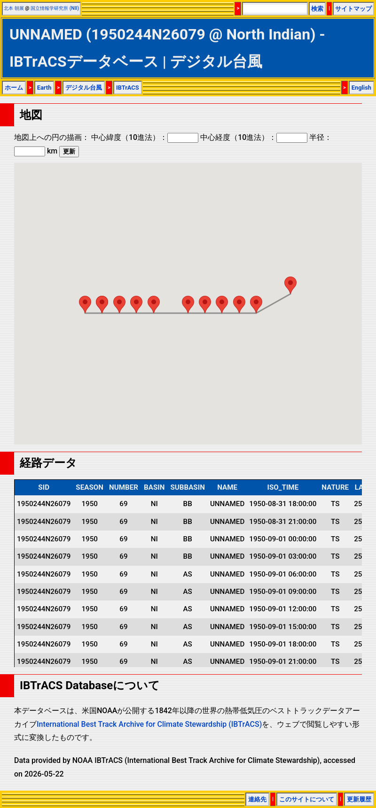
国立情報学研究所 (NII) (55, 8)
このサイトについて (306, 799)
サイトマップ (353, 8)
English (361, 87)
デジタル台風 (83, 87)
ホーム (14, 87)
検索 (317, 8)
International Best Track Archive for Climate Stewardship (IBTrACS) (149, 724)
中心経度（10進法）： (253, 137)
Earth (44, 87)
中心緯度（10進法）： (144, 137)
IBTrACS (127, 87)
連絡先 (257, 799)
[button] (290, 285)
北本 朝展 (14, 8)
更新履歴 (359, 799)
